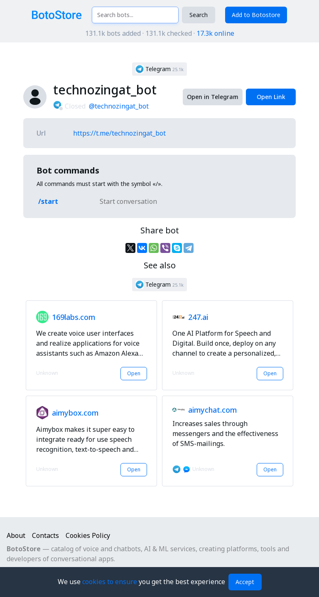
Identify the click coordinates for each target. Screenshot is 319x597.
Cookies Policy (88, 535)
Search (198, 15)
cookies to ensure (110, 581)
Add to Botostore (256, 15)
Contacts (45, 535)
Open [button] (133, 373)
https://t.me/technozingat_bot (119, 133)
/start (48, 201)
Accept (245, 582)
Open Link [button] (271, 97)
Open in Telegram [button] (212, 97)
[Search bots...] (135, 15)
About (16, 535)
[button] (159, 69)
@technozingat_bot (119, 106)
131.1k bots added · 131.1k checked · (159, 33)
